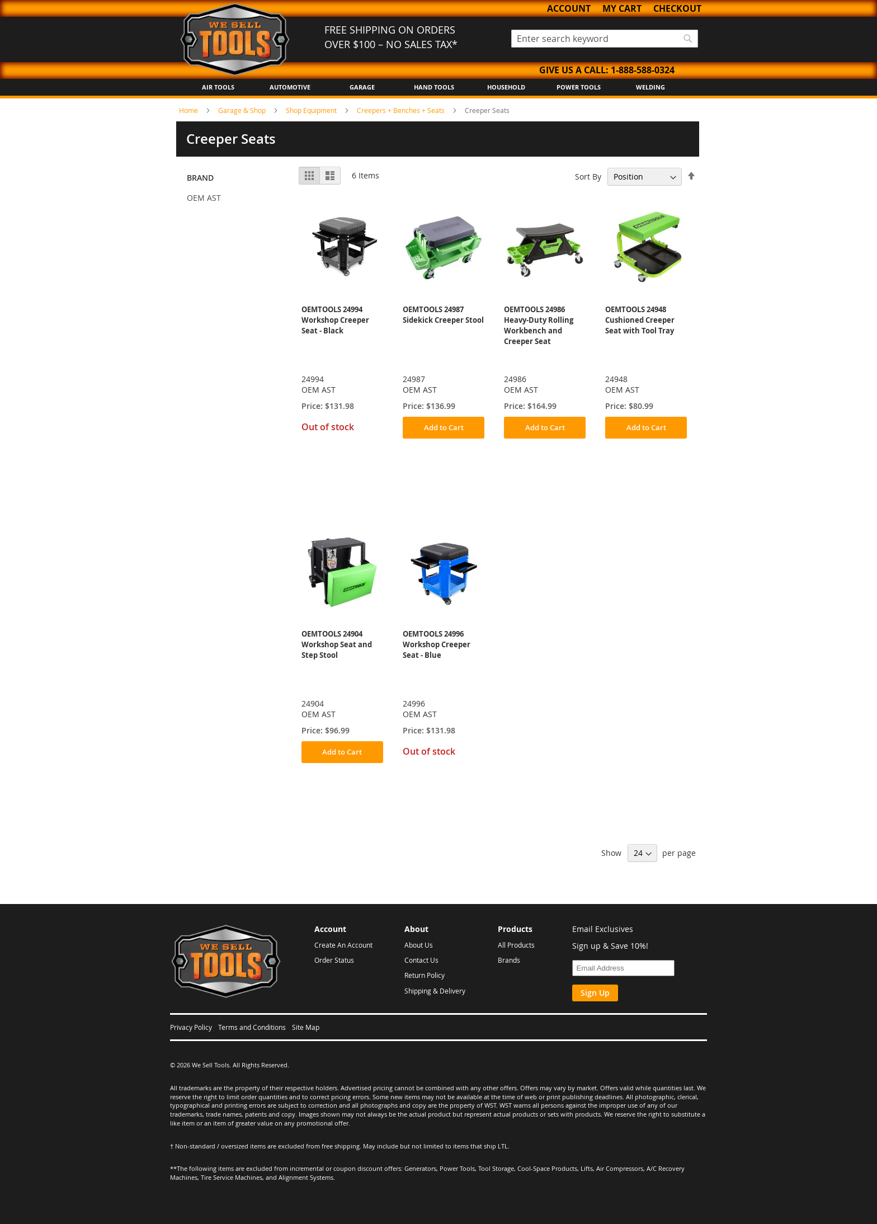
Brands (509, 959)
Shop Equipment (312, 110)
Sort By (588, 176)
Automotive (290, 87)
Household (506, 87)
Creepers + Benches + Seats (401, 110)
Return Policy (424, 975)
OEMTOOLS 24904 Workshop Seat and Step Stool (336, 644)
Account (569, 8)
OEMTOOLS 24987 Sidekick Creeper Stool (443, 314)
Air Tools (218, 87)
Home (189, 110)
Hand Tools (434, 87)
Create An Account (343, 944)
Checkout (677, 8)
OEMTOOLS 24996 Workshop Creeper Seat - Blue (436, 644)
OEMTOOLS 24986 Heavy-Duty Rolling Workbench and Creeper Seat (538, 325)
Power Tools (579, 87)
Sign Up (595, 992)
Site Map (305, 1027)
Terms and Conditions (252, 1027)
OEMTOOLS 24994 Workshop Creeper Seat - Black (335, 320)
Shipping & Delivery (434, 990)
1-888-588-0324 (643, 70)
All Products (516, 944)
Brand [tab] (200, 177)
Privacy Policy (191, 1027)
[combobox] (604, 39)
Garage (362, 87)
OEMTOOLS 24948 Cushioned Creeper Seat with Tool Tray (640, 320)
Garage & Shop (242, 110)
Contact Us (421, 959)
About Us (418, 944)
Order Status (334, 959)
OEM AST (204, 197)
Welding (650, 87)
